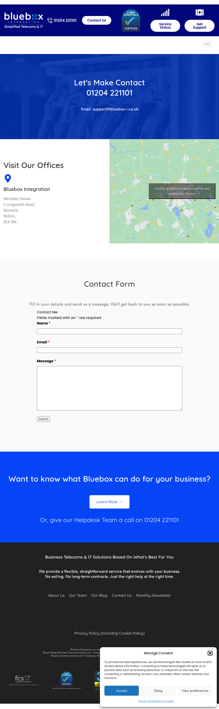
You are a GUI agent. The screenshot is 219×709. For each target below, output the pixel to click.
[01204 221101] (50, 20)
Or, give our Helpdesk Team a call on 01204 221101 (109, 520)
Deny (158, 691)
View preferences (195, 691)
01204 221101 (65, 20)
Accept (121, 691)
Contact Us (122, 595)
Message (46, 361)
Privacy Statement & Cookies (156, 701)
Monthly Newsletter (153, 595)
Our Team (78, 595)
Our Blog (99, 595)
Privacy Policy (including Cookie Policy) (109, 633)
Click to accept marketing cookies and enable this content (182, 184)
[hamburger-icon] (207, 44)
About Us (56, 595)
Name (44, 323)
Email (43, 342)
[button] (210, 653)
